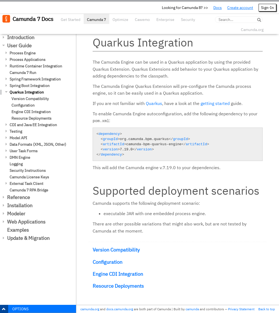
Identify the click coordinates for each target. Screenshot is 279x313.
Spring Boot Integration (30, 85)
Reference (18, 197)
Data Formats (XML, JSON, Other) (38, 144)
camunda (192, 309)
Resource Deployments (31, 118)
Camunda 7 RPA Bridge (29, 190)
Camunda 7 (96, 19)
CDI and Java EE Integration (33, 124)
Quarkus (154, 103)
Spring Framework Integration (35, 79)
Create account (240, 7)
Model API (18, 137)
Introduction (20, 37)
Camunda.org (252, 29)
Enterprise (165, 19)
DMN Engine (20, 157)
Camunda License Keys (29, 177)
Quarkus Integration (27, 92)
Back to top (266, 309)
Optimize (120, 19)
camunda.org (89, 309)
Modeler (16, 213)
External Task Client (26, 183)
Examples (18, 230)
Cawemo (142, 19)
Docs (217, 7)
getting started (215, 103)
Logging (16, 164)
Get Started (70, 19)
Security (188, 19)
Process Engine (23, 53)
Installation (19, 205)
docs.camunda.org (119, 309)
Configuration (23, 105)
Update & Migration (28, 238)
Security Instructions (28, 170)
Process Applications (28, 59)
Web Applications (26, 222)
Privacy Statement (241, 309)
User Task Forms (24, 150)
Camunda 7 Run (23, 72)
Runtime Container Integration (36, 66)
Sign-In (267, 7)
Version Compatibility (30, 98)
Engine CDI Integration (31, 111)
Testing (16, 131)
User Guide (19, 45)
